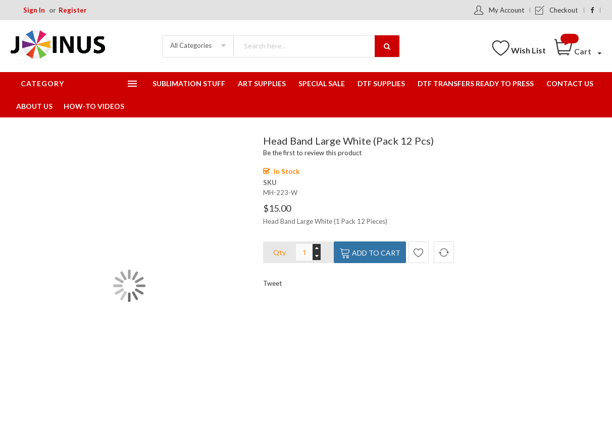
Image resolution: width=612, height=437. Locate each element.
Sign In (34, 10)
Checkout (563, 10)
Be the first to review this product (312, 153)
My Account (506, 10)
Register (73, 10)
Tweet (272, 283)
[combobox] (316, 45)
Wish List (528, 50)
